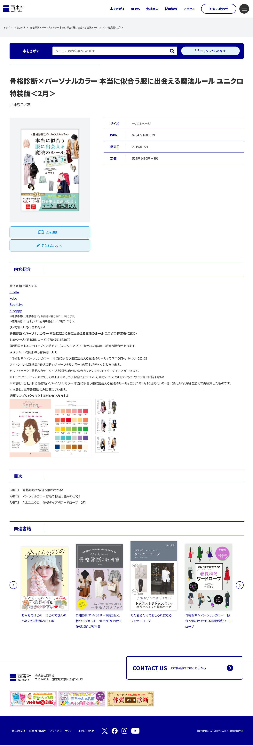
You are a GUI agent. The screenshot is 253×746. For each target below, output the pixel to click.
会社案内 (152, 8)
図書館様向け (37, 731)
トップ (7, 27)
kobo (13, 298)
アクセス (189, 8)
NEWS (135, 8)
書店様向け (18, 731)
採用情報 (171, 8)
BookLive (16, 304)
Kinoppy (16, 310)
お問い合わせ (219, 8)
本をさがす (117, 8)
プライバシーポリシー (62, 731)
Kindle (14, 292)
